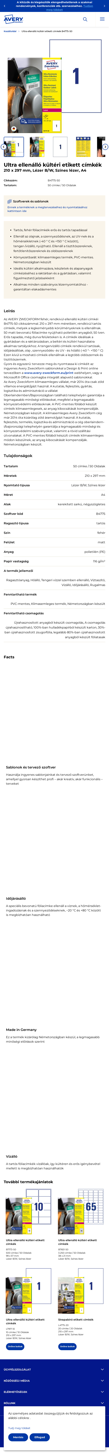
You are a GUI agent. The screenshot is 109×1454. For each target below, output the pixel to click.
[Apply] (85, 19)
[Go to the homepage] (13, 20)
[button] (14, 147)
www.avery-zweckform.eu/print (48, 373)
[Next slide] (105, 147)
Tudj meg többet (19, 1428)
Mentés (18, 1437)
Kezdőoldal (10, 31)
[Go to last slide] (4, 147)
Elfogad (39, 1437)
